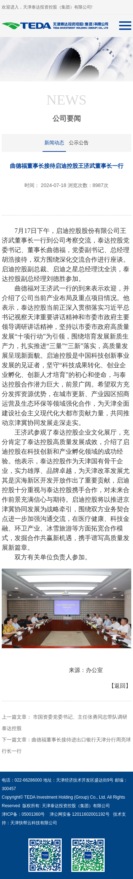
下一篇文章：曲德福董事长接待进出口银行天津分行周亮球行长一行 (66, 745)
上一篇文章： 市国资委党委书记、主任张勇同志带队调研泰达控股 (64, 722)
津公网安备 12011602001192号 (78, 814)
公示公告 (79, 142)
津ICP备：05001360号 (23, 814)
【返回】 (120, 686)
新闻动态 (54, 142)
